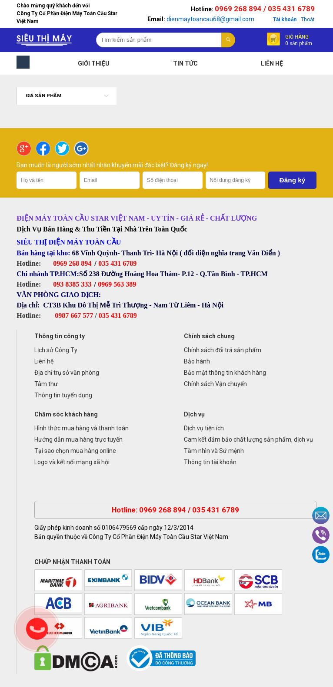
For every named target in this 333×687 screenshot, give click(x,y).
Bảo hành (197, 361)
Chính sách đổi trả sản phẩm (222, 350)
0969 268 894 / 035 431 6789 (265, 8)
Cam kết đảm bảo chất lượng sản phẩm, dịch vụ (248, 439)
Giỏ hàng (298, 40)
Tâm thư (46, 383)
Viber (321, 535)
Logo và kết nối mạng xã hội (72, 462)
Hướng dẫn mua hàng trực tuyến (78, 439)
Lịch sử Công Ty (55, 350)
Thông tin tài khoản (210, 462)
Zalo (321, 554)
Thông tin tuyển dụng (63, 395)
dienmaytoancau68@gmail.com (210, 19)
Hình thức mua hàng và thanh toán (81, 428)
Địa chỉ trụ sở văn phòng (66, 372)
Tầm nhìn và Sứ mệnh (214, 450)
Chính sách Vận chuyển (215, 383)
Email (321, 515)
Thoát (308, 19)
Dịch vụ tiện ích (204, 428)
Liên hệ (43, 361)
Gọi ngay (37, 629)
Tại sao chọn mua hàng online (75, 450)
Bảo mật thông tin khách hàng (225, 372)
